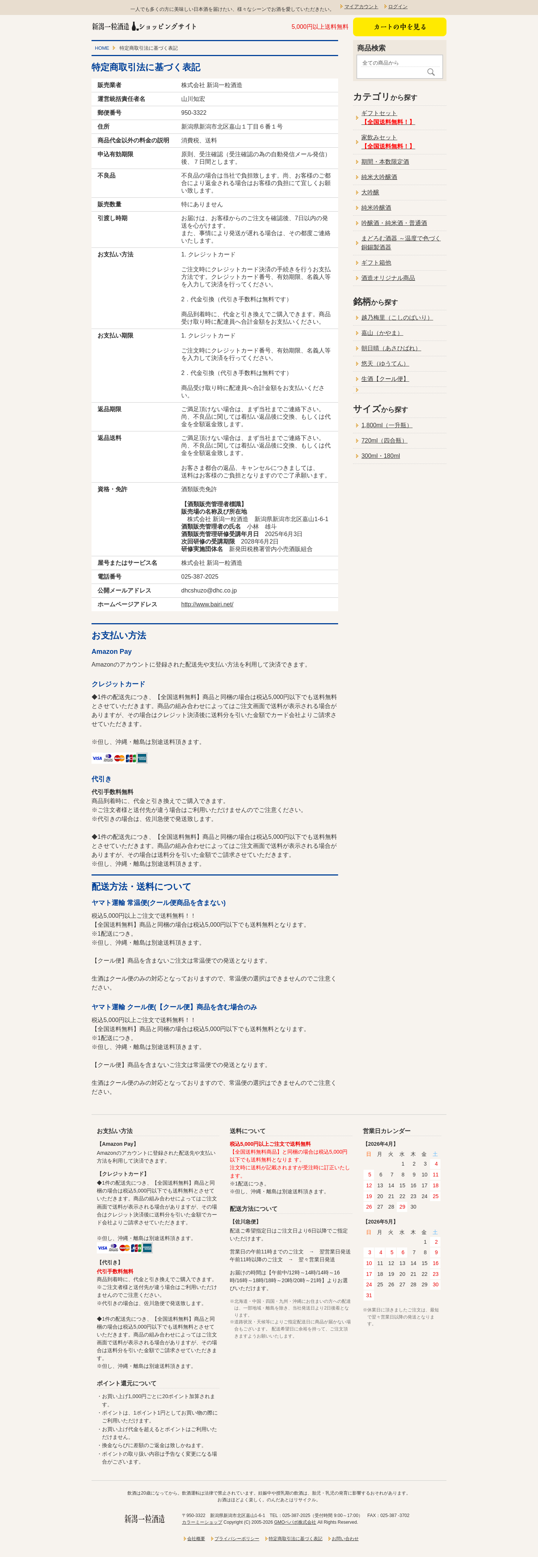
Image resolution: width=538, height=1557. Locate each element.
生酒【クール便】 (385, 379)
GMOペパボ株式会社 (295, 1522)
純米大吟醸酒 (379, 177)
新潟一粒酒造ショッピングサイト (145, 26)
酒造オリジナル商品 (388, 278)
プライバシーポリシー (236, 1538)
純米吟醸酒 (376, 207)
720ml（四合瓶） (384, 440)
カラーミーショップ (202, 1522)
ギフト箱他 (376, 262)
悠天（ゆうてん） (385, 363)
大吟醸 (370, 192)
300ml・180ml (380, 456)
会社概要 (196, 1538)
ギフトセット (388, 117)
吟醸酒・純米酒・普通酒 (394, 223)
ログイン (398, 6)
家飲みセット (388, 142)
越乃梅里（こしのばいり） (397, 317)
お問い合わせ (345, 1538)
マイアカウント (361, 6)
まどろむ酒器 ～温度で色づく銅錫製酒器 (400, 242)
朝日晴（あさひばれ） (391, 348)
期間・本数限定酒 (385, 162)
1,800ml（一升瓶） (386, 425)
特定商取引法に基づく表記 (295, 1538)
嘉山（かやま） (382, 333)
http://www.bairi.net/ (207, 604)
